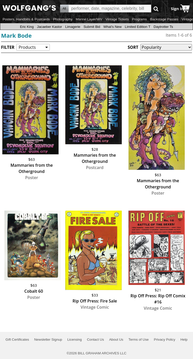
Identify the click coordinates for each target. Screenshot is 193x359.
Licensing (74, 339)
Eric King (27, 27)
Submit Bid (92, 27)
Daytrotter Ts (163, 27)
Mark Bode (16, 35)
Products (27, 47)
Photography (63, 19)
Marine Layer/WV (89, 19)
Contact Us (95, 339)
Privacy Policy (164, 339)
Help (183, 339)
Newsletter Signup (48, 339)
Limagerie (73, 27)
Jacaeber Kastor (49, 27)
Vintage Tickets (117, 19)
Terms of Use (138, 339)
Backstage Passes (164, 19)
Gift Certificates (17, 339)
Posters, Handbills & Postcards (26, 19)
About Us (116, 339)
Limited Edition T (137, 27)
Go (156, 9)
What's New (112, 27)
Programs (139, 19)
